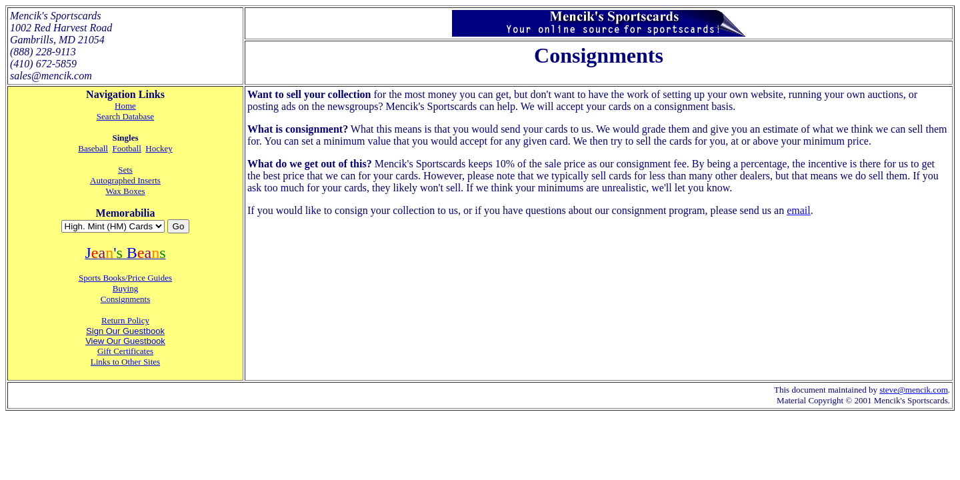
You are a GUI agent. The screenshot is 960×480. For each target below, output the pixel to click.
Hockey (158, 148)
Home (125, 106)
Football (126, 148)
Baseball (93, 148)
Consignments (125, 299)
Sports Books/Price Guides (125, 278)
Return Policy (125, 320)
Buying (125, 288)
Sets (125, 170)
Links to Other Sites (125, 362)
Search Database (125, 116)
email (799, 210)
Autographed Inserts (125, 180)
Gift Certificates (125, 351)
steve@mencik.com (913, 390)
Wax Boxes (125, 191)
